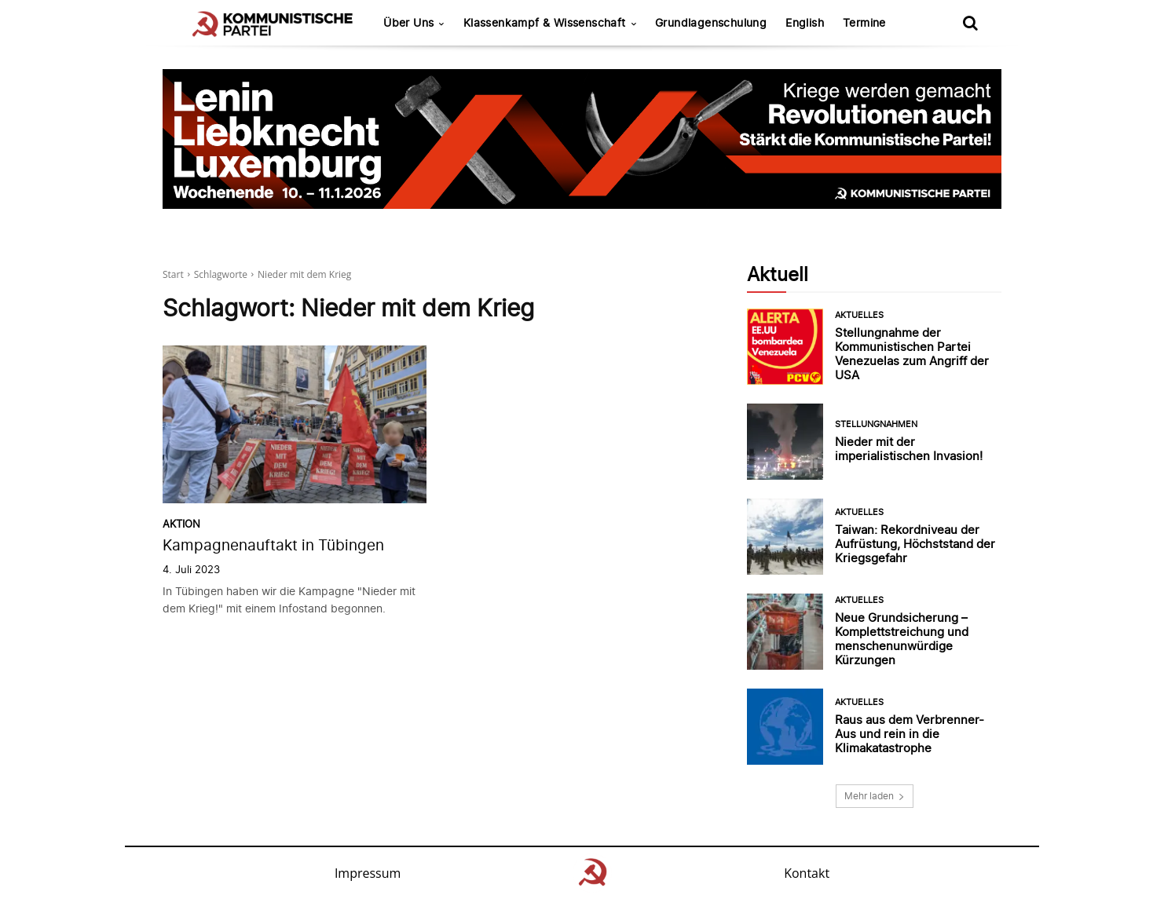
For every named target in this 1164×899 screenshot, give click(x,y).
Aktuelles (859, 315)
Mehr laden (874, 796)
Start (173, 274)
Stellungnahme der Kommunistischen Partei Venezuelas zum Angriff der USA (912, 353)
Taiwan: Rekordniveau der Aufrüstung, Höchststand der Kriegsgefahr (915, 543)
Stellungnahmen (876, 424)
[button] (970, 23)
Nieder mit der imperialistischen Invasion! (909, 448)
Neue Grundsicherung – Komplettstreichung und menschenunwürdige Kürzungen (901, 638)
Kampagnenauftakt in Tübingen (273, 545)
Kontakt (806, 873)
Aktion (181, 524)
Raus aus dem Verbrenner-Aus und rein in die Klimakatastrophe (909, 733)
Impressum (368, 873)
